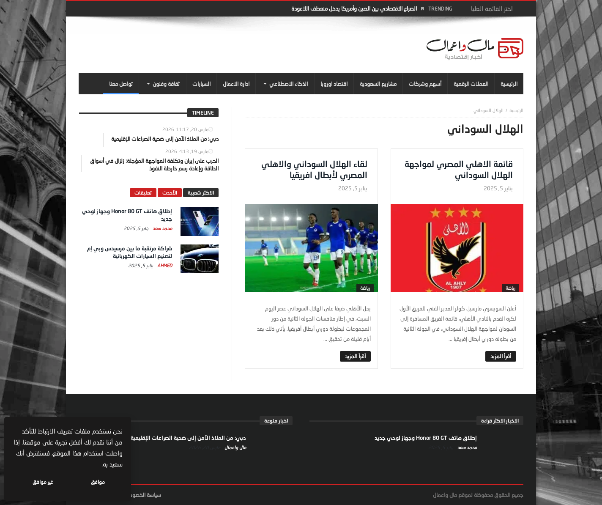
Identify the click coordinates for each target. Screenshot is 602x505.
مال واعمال (234, 447)
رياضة (510, 288)
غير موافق (43, 482)
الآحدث (169, 192)
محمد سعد (161, 228)
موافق (98, 482)
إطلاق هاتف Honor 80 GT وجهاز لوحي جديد (426, 437)
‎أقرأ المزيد (500, 356)
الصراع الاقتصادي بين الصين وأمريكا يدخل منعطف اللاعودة (354, 8)
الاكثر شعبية (201, 192)
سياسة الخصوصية (142, 494)
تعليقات (143, 192)
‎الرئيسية (516, 110)
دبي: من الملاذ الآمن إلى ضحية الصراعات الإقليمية (188, 437)
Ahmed (164, 265)
